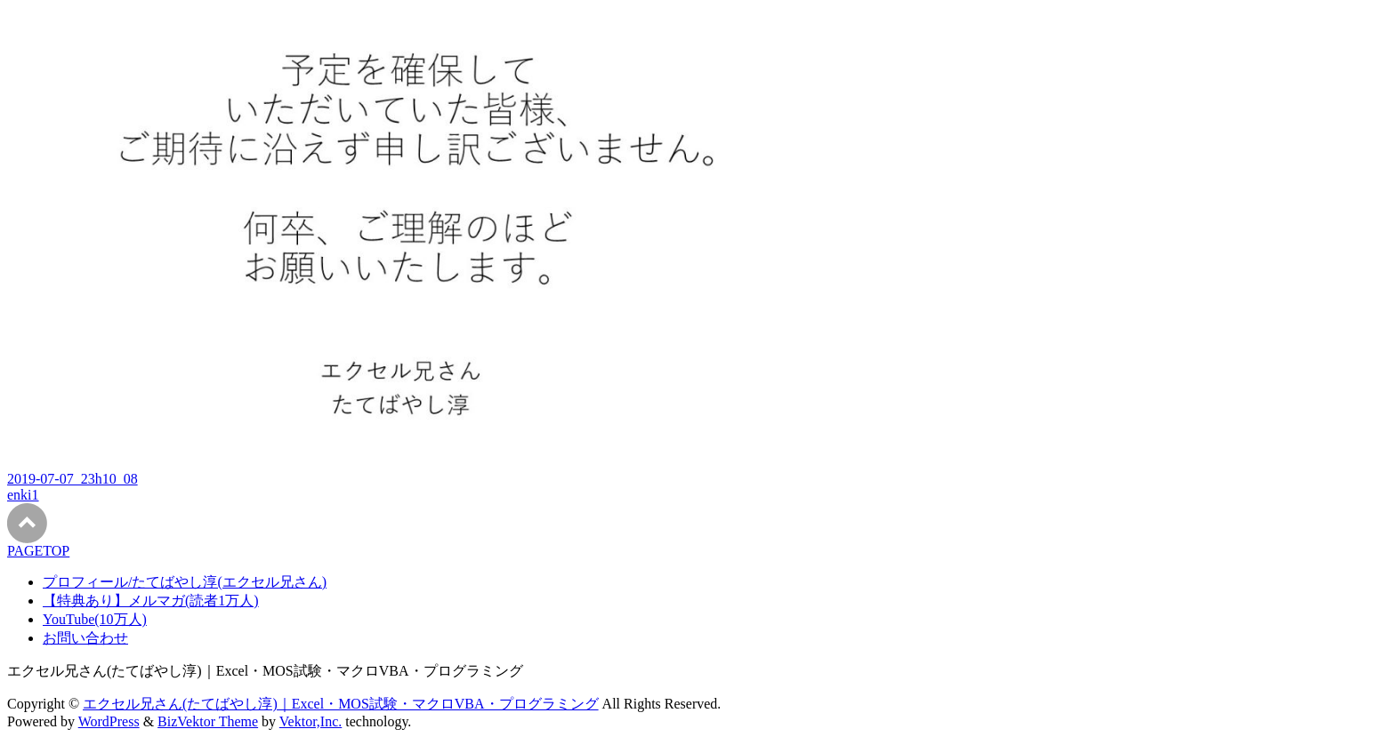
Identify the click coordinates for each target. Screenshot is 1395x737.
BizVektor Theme (207, 721)
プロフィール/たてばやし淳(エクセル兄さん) (185, 581)
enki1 (23, 494)
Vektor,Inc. (310, 721)
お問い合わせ (85, 637)
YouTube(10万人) (95, 619)
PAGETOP (38, 550)
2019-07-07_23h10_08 (72, 478)
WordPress (109, 721)
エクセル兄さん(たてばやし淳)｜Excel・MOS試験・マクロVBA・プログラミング (341, 703)
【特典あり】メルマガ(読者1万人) (151, 600)
